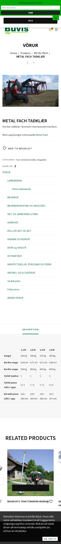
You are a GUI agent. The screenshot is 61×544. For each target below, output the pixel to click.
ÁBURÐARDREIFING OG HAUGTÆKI (26, 205)
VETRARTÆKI (14, 256)
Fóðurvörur (13, 289)
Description (30, 329)
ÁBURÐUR (13, 197)
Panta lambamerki (21, 189)
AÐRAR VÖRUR (15, 297)
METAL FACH (41, 53)
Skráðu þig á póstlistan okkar (30, 2)
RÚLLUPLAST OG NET (19, 230)
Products (25, 53)
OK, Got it (50, 539)
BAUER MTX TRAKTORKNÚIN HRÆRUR (28, 501)
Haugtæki (41, 159)
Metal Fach (42, 134)
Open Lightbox (54, 102)
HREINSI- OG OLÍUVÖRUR (21, 272)
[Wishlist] (50, 29)
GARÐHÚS (12, 222)
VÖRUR (6, 172)
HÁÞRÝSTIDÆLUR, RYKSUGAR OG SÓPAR (29, 264)
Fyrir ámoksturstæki (26, 159)
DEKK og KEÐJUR (16, 247)
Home (13, 53)
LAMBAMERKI (14, 180)
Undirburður (13, 281)
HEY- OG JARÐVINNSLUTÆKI (22, 214)
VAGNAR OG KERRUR (18, 239)
